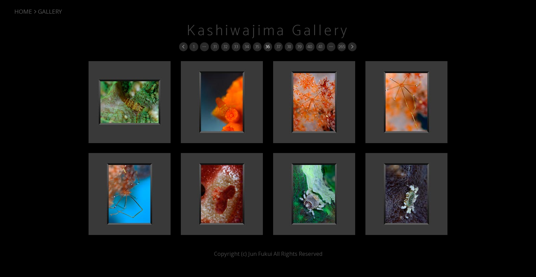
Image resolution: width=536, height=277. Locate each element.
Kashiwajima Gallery (268, 31)
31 (215, 46)
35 (257, 46)
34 (246, 46)
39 (299, 46)
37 (278, 46)
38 (289, 46)
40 (309, 46)
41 (320, 46)
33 (236, 46)
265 (341, 46)
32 (225, 46)
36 (267, 46)
